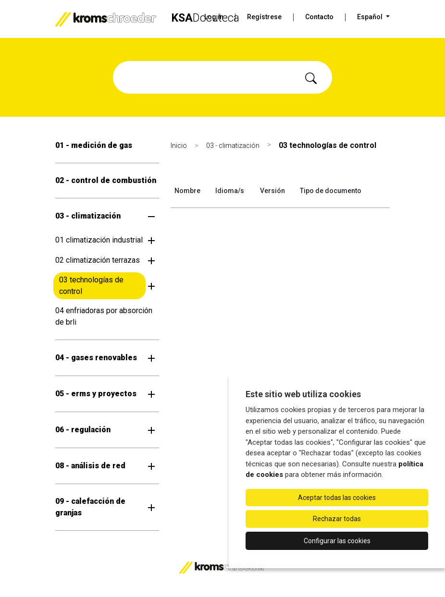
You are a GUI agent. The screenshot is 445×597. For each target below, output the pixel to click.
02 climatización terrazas (97, 260)
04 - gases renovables (96, 357)
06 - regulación (83, 429)
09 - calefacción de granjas (90, 507)
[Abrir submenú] (151, 216)
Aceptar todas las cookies (337, 497)
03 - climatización (88, 215)
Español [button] (370, 17)
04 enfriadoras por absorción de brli (103, 316)
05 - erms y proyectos (95, 393)
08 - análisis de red (90, 465)
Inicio (179, 145)
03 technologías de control (91, 285)
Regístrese (264, 17)
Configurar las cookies (337, 541)
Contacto (319, 17)
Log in (213, 17)
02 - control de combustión (105, 180)
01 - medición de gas (93, 145)
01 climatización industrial (99, 239)
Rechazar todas (337, 519)
